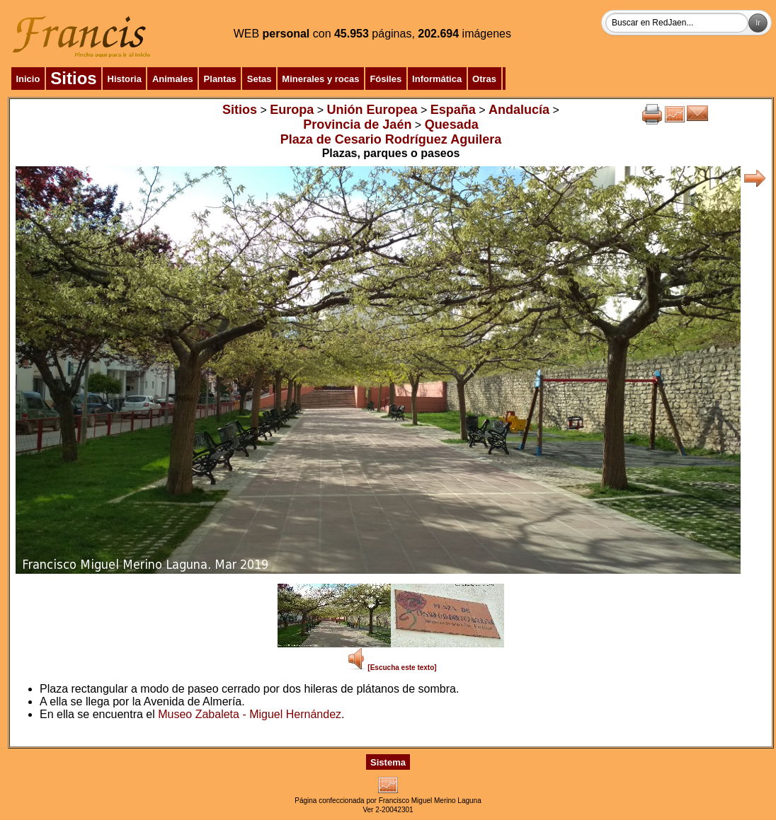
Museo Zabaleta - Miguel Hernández (249, 714)
